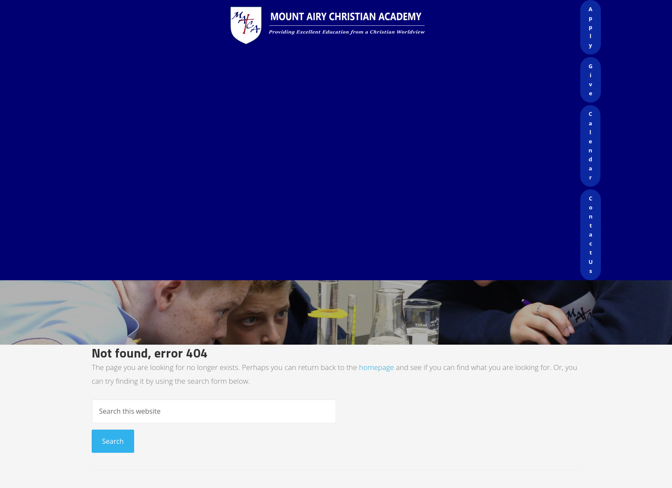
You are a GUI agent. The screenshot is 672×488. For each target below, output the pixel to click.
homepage (376, 367)
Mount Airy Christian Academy (338, 25)
